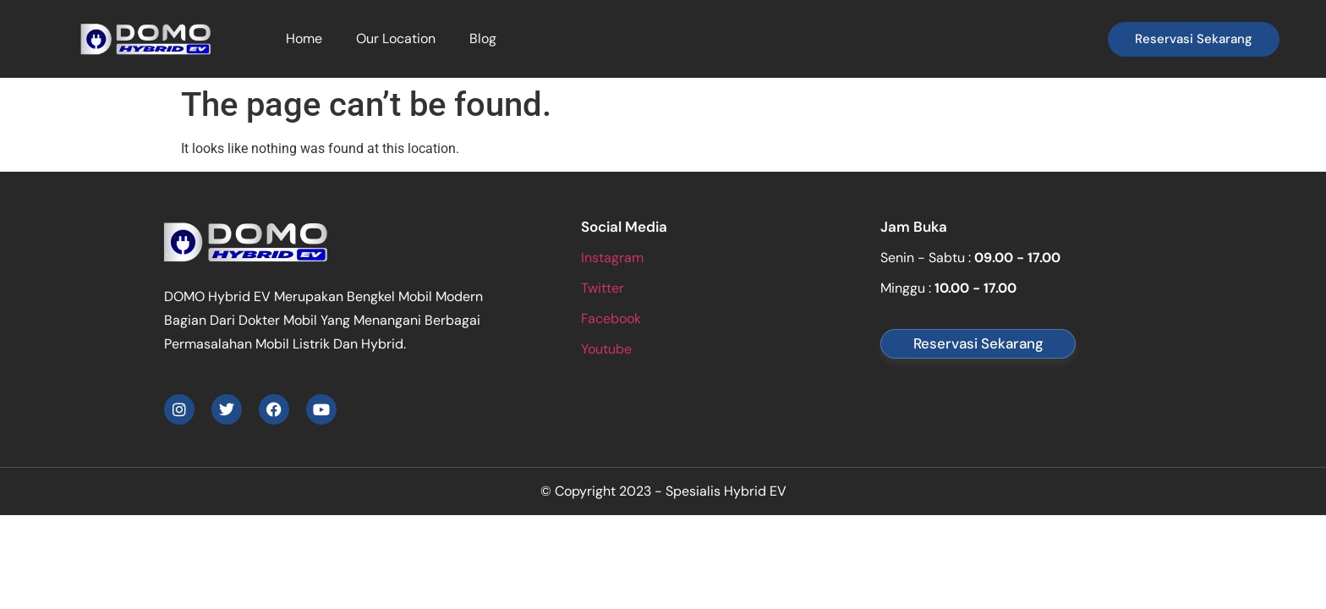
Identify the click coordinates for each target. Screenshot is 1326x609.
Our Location (396, 38)
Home (304, 38)
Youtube (606, 349)
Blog (482, 38)
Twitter (602, 288)
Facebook (611, 318)
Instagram (612, 257)
